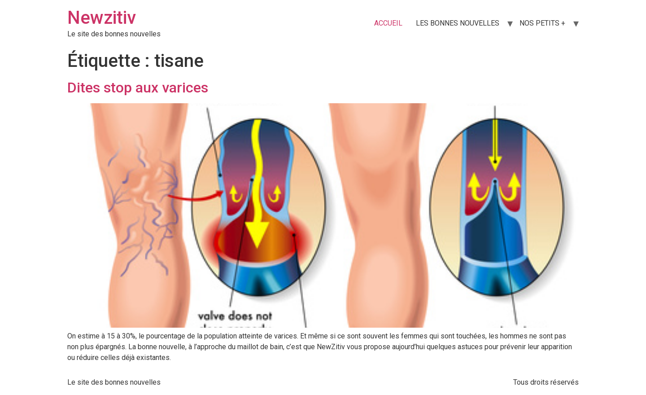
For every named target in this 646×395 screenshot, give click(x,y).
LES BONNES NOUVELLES (457, 23)
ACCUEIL (388, 23)
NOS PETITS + (542, 23)
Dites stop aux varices (137, 87)
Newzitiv (101, 17)
